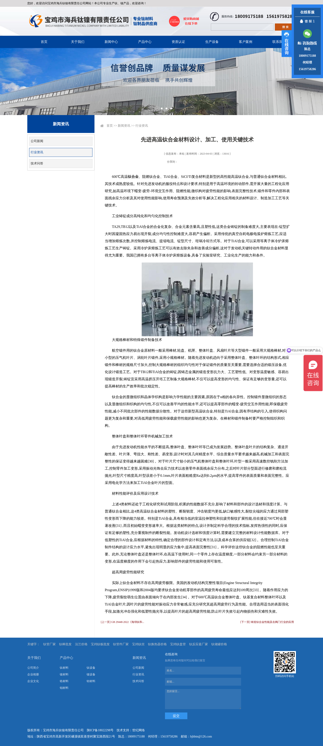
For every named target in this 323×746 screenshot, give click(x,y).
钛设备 (91, 667)
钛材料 (64, 667)
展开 (287, 43)
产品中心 (145, 42)
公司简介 (33, 667)
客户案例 (245, 42)
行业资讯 (37, 152)
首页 (44, 42)
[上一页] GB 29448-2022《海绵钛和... (122, 622)
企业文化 (33, 681)
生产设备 (212, 42)
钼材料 (64, 687)
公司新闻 (37, 141)
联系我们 (279, 42)
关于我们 (77, 42)
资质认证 (178, 42)
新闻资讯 (124, 125)
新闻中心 (111, 42)
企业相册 (33, 674)
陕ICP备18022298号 (100, 730)
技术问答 (37, 163)
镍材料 (64, 674)
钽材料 (91, 681)
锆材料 (64, 681)
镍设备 (91, 674)
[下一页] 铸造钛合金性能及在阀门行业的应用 (267, 622)
